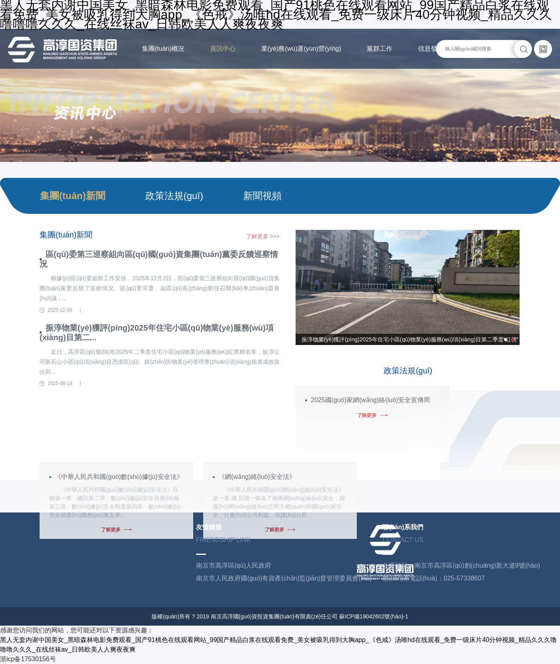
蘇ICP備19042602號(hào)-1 (373, 616)
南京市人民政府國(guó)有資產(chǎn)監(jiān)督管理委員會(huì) (284, 578)
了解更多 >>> (263, 236)
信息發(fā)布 (435, 48)
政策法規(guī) (174, 195)
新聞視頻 (262, 195)
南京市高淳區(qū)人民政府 (233, 565)
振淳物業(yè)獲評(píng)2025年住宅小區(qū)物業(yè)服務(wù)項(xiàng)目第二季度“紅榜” (410, 339)
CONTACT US (403, 539)
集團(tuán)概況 (163, 48)
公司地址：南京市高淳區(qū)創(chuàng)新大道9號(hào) (461, 565)
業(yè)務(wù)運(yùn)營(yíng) (301, 48)
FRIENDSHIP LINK (223, 539)
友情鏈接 (209, 527)
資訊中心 (223, 48)
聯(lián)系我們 (402, 527)
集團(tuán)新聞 (72, 195)
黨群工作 (379, 48)
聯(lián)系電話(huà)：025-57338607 (433, 578)
